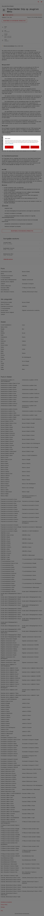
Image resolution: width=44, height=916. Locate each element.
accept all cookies (34, 147)
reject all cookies (25, 147)
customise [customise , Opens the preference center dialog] (9, 147)
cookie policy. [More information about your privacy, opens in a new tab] (11, 143)
